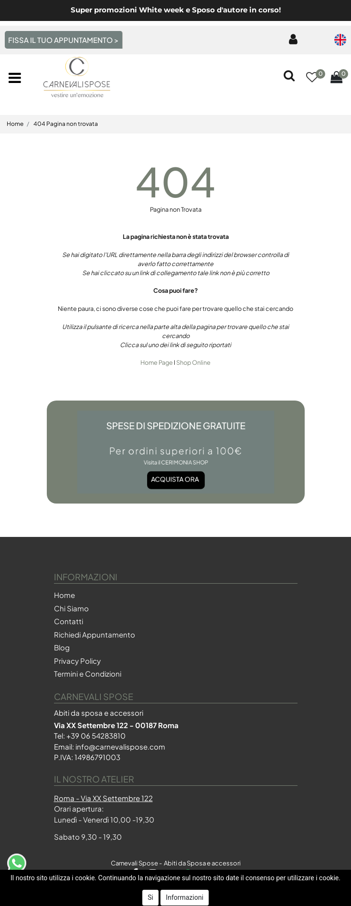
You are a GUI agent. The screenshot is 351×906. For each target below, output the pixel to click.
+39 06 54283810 (96, 735)
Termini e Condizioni (87, 673)
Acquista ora (174, 473)
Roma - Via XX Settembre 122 (103, 798)
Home (15, 123)
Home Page (157, 362)
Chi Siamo (71, 608)
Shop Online (193, 362)
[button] (312, 78)
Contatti (68, 621)
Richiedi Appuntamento (94, 634)
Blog (62, 647)
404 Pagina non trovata (65, 123)
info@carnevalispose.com (120, 746)
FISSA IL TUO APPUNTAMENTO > (63, 39)
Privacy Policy (77, 660)
